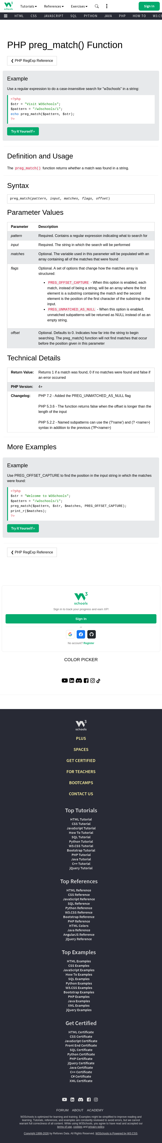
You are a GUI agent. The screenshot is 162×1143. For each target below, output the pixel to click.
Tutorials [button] (28, 6)
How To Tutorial (81, 832)
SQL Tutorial (81, 837)
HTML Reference (78, 890)
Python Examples (79, 983)
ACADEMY (95, 1110)
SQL (73, 16)
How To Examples (79, 974)
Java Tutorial (81, 859)
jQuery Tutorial (81, 868)
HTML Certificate (81, 1032)
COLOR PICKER (81, 659)
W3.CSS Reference (78, 912)
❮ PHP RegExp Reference (32, 61)
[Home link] (8, 6)
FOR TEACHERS (81, 771)
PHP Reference (79, 921)
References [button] (54, 6)
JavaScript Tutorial (81, 828)
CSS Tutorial (81, 823)
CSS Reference (79, 894)
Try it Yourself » (23, 131)
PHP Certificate (81, 1058)
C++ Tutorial (81, 863)
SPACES (81, 749)
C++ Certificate (81, 1072)
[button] (97, 6)
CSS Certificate (81, 1036)
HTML (19, 16)
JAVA (108, 16)
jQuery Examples (79, 1010)
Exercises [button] (79, 6)
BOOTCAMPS (81, 782)
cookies (77, 1126)
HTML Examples (79, 961)
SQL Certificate (81, 1049)
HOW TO (139, 16)
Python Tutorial (81, 841)
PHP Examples (79, 996)
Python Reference (78, 908)
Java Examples (79, 1001)
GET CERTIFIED (81, 760)
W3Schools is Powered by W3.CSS (117, 1133)
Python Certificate (81, 1054)
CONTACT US (81, 793)
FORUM (62, 1110)
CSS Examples (78, 965)
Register (89, 643)
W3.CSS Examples (79, 987)
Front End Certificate (81, 1045)
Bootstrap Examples (79, 992)
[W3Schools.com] (81, 727)
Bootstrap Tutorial (81, 850)
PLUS (81, 738)
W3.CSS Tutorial (81, 846)
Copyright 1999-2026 (36, 1133)
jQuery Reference (79, 939)
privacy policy (96, 1126)
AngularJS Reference (78, 934)
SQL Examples (79, 979)
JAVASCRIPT (54, 16)
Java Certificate (81, 1067)
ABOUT (78, 1110)
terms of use (64, 1126)
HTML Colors (78, 925)
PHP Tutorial (81, 854)
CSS (34, 16)
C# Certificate (81, 1076)
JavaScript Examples (78, 970)
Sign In (80, 619)
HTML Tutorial (81, 819)
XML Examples (79, 1005)
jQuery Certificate (81, 1063)
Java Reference (78, 930)
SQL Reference (79, 903)
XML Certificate (81, 1081)
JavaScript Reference (79, 899)
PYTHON (90, 16)
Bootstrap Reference (78, 916)
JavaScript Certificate (81, 1041)
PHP (122, 16)
